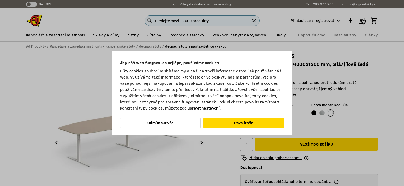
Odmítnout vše (160, 122)
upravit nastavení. (204, 108)
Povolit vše (243, 122)
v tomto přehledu (177, 89)
